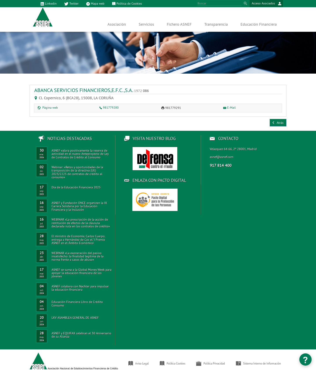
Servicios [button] (146, 24)
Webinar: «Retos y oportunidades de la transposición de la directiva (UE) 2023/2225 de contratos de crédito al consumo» (77, 172)
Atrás (278, 123)
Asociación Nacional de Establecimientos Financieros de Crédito (74, 361)
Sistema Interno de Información (258, 363)
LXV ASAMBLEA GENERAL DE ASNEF (75, 318)
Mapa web (95, 4)
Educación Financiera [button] (259, 24)
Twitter (71, 4)
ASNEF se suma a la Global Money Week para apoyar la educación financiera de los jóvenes (81, 273)
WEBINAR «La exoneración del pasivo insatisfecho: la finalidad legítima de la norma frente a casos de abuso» (78, 256)
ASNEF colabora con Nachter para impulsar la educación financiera (80, 288)
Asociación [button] (117, 24)
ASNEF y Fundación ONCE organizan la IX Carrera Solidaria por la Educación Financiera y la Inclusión (79, 206)
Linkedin (49, 4)
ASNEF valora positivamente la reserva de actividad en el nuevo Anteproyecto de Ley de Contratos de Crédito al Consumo (80, 154)
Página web (48, 108)
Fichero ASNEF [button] (179, 24)
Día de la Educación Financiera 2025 (76, 187)
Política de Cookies (127, 4)
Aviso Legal (138, 363)
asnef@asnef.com (221, 157)
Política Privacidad (210, 363)
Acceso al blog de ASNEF (155, 158)
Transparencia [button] (216, 24)
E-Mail (229, 108)
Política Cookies (172, 363)
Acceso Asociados (266, 3)
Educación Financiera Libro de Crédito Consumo (77, 303)
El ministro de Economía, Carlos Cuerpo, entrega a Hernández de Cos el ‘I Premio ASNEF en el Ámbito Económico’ (78, 239)
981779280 (109, 108)
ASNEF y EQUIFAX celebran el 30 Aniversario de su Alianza (81, 334)
